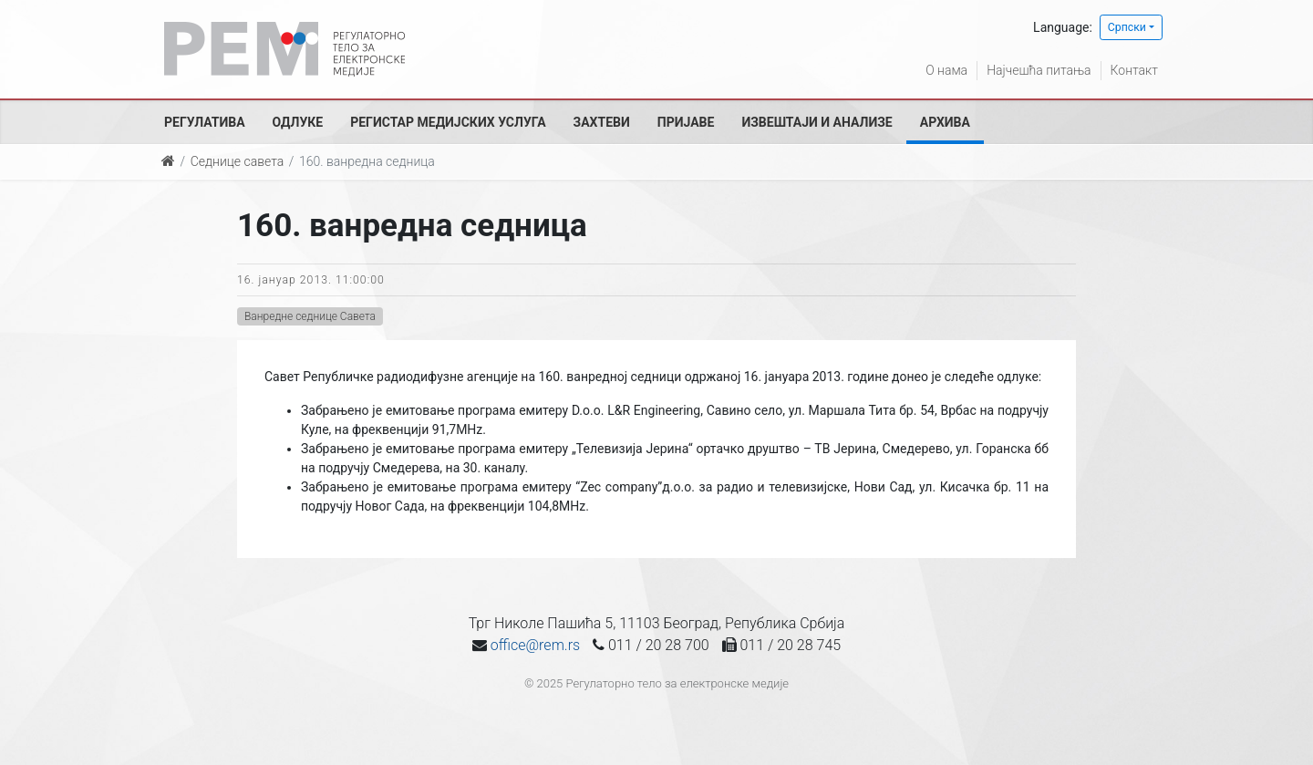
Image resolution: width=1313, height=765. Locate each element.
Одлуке (298, 122)
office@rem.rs (535, 645)
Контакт (1134, 70)
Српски (1127, 27)
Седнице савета (237, 161)
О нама (946, 70)
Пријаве (686, 122)
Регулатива (204, 122)
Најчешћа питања (1039, 70)
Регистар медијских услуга (447, 122)
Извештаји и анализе (816, 122)
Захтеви (602, 122)
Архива (945, 122)
